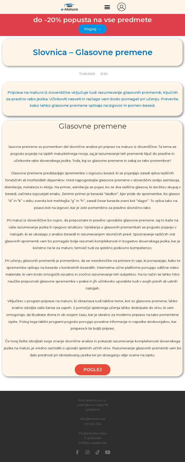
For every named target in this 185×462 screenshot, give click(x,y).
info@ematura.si (92, 419)
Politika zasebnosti (92, 443)
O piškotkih (92, 438)
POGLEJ (92, 369)
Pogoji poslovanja (92, 433)
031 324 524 (92, 424)
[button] (107, 7)
